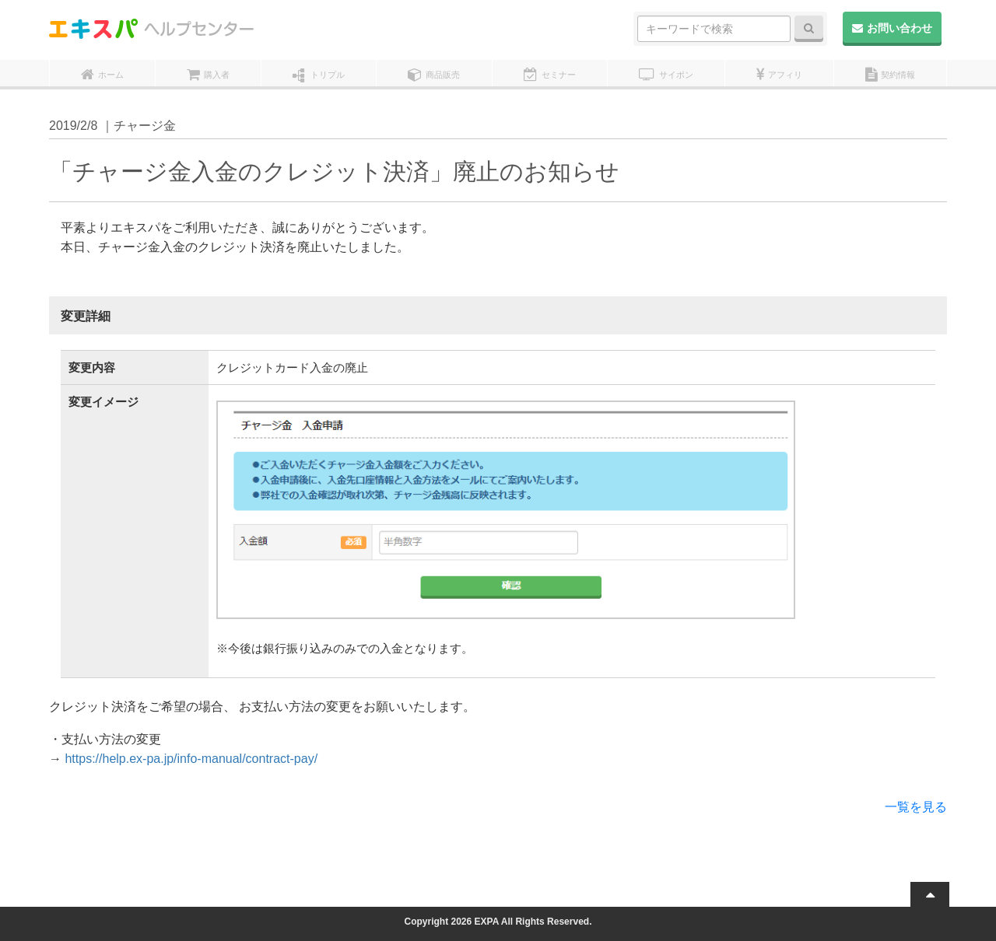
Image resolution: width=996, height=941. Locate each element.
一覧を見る (916, 806)
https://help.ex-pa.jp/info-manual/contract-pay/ (191, 758)
